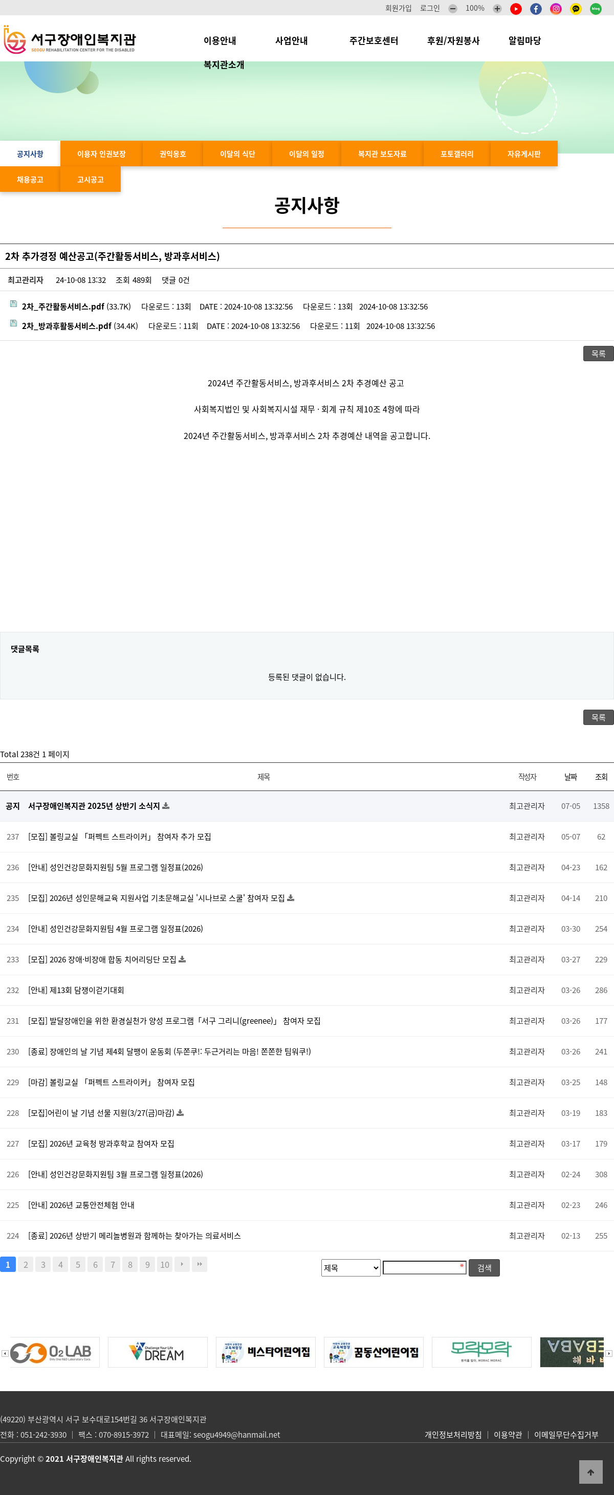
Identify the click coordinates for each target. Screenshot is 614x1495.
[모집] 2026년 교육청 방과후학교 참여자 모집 (101, 1143)
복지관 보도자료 (382, 153)
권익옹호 (173, 153)
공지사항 (30, 153)
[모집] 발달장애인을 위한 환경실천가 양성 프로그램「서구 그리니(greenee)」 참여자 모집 (174, 1020)
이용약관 (508, 1434)
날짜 (570, 776)
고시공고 (90, 179)
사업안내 (298, 40)
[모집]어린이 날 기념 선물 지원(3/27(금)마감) (102, 1112)
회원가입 (398, 8)
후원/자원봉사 (453, 40)
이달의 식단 (237, 153)
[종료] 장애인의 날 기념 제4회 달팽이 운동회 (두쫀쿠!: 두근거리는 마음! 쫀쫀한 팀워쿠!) (169, 1051)
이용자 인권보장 (101, 153)
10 (164, 1264)
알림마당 (530, 40)
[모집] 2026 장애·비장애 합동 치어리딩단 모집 (103, 959)
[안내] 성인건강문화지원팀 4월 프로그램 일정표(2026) (115, 928)
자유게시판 (524, 153)
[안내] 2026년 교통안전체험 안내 (81, 1205)
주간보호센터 (374, 40)
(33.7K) (70, 306)
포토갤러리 (457, 153)
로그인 (430, 8)
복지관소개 (227, 64)
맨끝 (199, 1264)
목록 (598, 353)
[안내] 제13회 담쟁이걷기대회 (76, 990)
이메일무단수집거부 (566, 1434)
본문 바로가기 (0, 0)
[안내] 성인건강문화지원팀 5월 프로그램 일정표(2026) (115, 867)
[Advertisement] (307, 545)
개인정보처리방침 (453, 1434)
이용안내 (225, 40)
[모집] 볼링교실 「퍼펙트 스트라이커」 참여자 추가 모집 (119, 836)
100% (475, 8)
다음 (182, 1264)
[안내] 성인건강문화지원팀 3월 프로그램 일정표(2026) (115, 1174)
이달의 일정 (306, 153)
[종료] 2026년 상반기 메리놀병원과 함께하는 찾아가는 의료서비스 (134, 1235)
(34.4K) (74, 326)
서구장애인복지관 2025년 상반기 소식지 (95, 805)
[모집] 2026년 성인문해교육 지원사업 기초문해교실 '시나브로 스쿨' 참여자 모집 (157, 898)
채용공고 (30, 179)
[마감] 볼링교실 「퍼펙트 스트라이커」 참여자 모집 (111, 1082)
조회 (601, 776)
